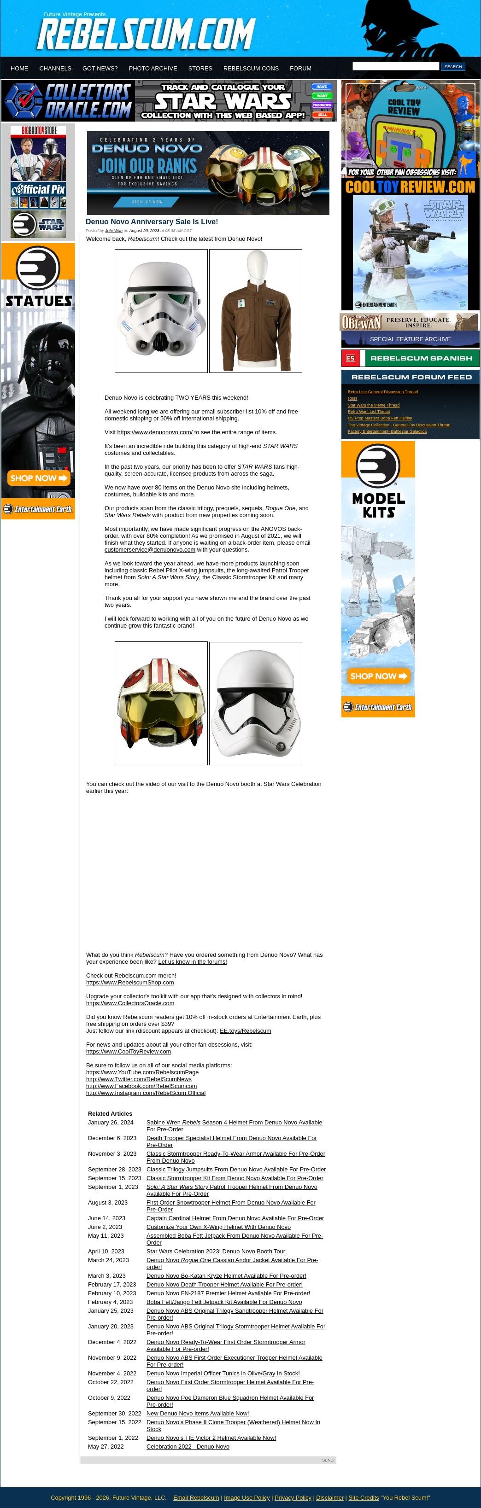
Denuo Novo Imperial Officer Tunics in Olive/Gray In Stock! (223, 1373)
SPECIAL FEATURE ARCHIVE (410, 339)
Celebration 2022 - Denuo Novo (188, 1446)
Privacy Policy (293, 1497)
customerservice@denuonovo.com (150, 549)
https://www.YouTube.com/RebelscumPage (142, 1072)
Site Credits (363, 1497)
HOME (19, 68)
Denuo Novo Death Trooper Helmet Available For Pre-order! (225, 1284)
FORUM (300, 68)
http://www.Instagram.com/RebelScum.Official (145, 1092)
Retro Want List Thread (369, 411)
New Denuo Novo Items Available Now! (198, 1413)
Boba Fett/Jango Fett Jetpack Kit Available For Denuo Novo (224, 1301)
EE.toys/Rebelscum (245, 1030)
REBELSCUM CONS (251, 68)
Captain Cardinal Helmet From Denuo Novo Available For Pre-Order (235, 1218)
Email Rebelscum (196, 1497)
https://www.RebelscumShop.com (130, 982)
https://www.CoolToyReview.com (128, 1051)
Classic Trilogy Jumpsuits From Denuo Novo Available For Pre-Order (236, 1169)
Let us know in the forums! (192, 961)
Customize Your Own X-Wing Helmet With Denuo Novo (219, 1226)
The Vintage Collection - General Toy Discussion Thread (399, 425)
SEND (328, 1460)
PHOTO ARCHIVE (153, 68)
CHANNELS (55, 68)
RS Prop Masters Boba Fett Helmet (380, 418)
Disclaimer (330, 1497)
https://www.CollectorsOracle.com (130, 1003)
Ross (352, 398)
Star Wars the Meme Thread (373, 405)
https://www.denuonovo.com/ (155, 432)
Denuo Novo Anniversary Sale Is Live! (152, 222)
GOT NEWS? (100, 68)
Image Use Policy (247, 1497)
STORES (200, 68)
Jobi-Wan (114, 230)
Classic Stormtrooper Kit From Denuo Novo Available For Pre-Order (235, 1178)
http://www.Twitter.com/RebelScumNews (139, 1079)
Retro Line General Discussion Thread (383, 392)
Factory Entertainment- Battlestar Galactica (387, 431)
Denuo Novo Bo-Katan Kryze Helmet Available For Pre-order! (226, 1275)
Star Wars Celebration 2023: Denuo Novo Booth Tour (216, 1251)
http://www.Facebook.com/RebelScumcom (141, 1086)
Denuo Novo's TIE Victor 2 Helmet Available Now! (211, 1437)
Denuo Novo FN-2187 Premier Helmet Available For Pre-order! (228, 1293)
